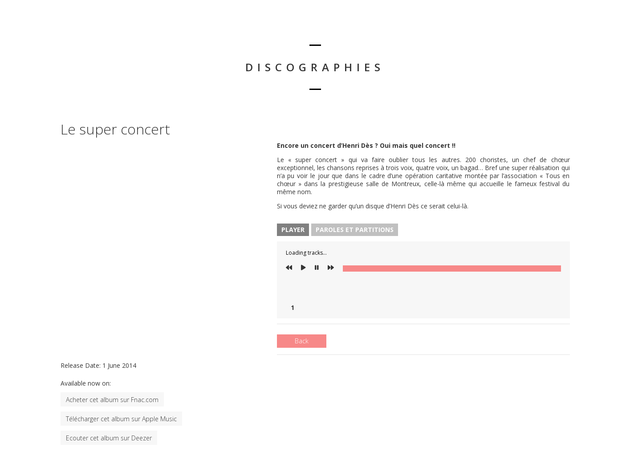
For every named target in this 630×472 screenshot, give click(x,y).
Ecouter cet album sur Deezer (109, 438)
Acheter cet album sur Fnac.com (112, 399)
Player (293, 229)
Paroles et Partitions (355, 229)
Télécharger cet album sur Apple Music (121, 419)
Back (302, 341)
